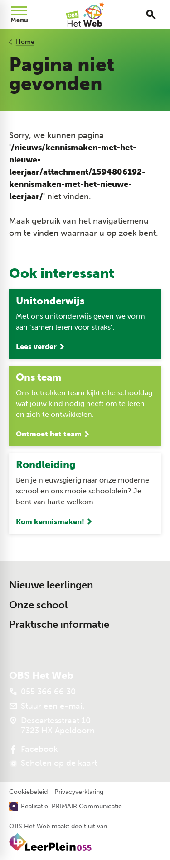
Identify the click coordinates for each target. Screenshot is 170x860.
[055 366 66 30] (42, 692)
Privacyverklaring (78, 792)
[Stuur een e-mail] (46, 706)
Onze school (38, 605)
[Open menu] (19, 14)
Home (25, 42)
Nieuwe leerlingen (51, 585)
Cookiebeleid (28, 792)
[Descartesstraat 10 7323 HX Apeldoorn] (52, 726)
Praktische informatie (59, 624)
